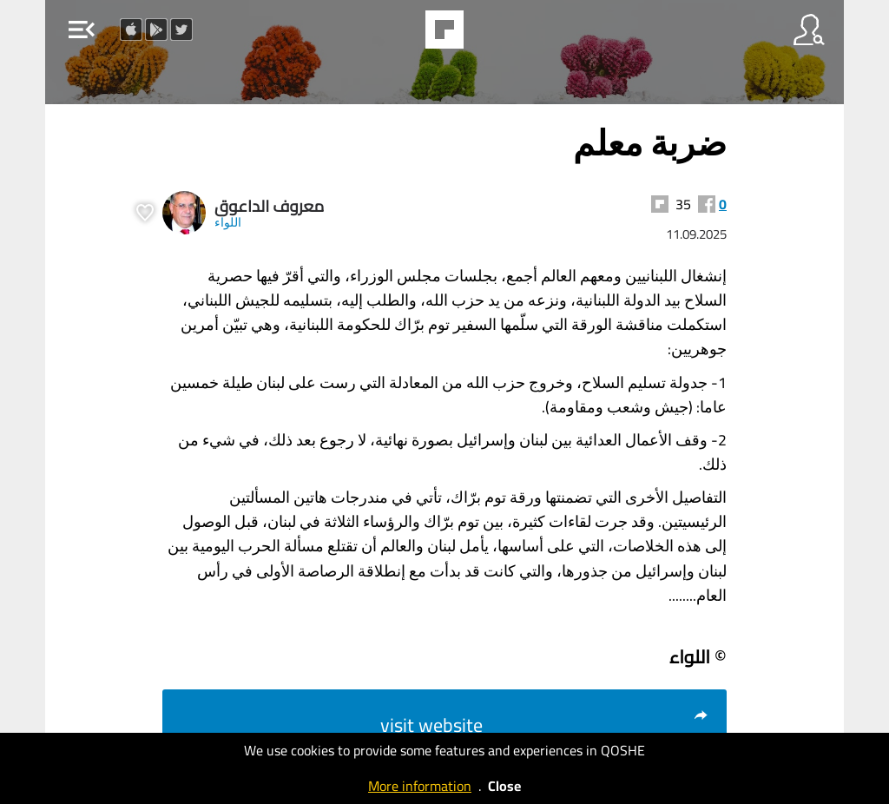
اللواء (227, 222)
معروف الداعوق (269, 206)
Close (504, 786)
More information (419, 786)
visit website (544, 725)
